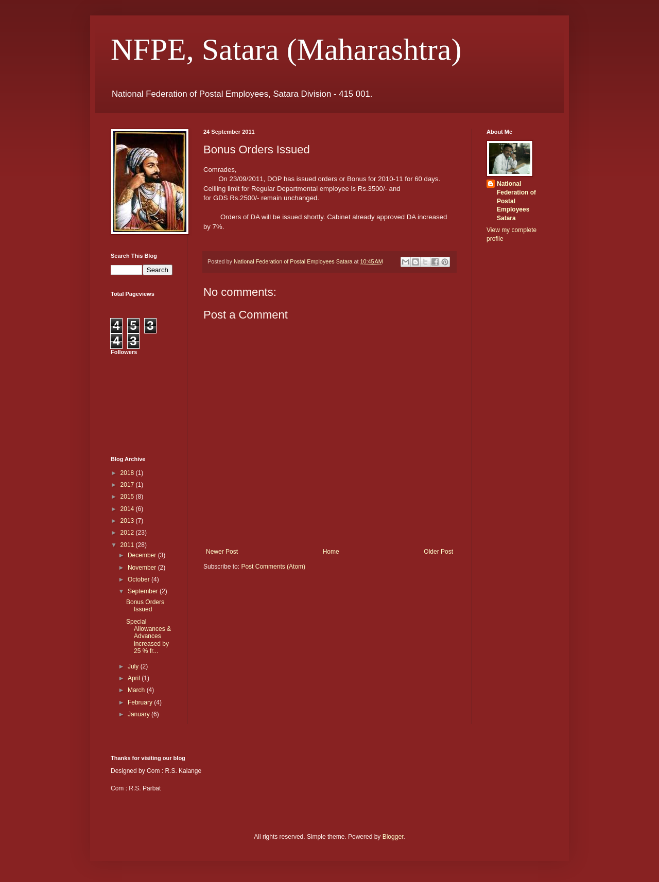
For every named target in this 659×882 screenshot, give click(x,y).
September (144, 591)
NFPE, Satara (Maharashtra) (286, 49)
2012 (128, 532)
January (139, 714)
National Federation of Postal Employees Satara (516, 201)
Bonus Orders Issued (145, 605)
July (134, 666)
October (139, 579)
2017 (128, 484)
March (137, 690)
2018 (128, 473)
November (143, 567)
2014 (128, 509)
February (141, 702)
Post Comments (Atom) (273, 566)
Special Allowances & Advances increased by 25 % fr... (148, 636)
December (143, 555)
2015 (128, 496)
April (135, 678)
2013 (128, 520)
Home (331, 551)
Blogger (393, 836)
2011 (128, 545)
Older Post (438, 551)
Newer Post (222, 551)
